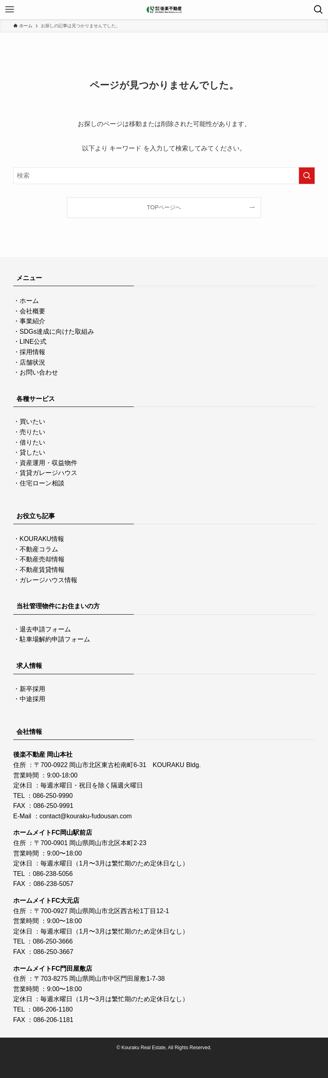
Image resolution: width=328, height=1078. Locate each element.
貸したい (32, 452)
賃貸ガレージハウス (48, 472)
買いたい (32, 421)
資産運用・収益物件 (48, 462)
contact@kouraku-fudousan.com (86, 816)
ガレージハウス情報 (48, 580)
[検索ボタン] (318, 9)
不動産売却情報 (42, 559)
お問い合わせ (39, 372)
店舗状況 (32, 362)
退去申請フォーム (45, 629)
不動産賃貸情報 (42, 569)
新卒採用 (32, 688)
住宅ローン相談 (42, 483)
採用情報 (32, 352)
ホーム (29, 300)
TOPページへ (164, 207)
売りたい (32, 432)
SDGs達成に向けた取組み (57, 331)
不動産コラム (39, 549)
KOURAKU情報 (42, 538)
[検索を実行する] (307, 175)
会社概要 (32, 311)
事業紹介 (32, 321)
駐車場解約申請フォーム (55, 639)
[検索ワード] (164, 175)
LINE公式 (33, 341)
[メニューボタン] (9, 9)
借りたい (32, 442)
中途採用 (32, 698)
